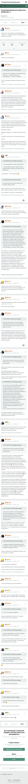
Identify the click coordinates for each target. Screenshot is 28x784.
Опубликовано (12, 30)
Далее (22, 22)
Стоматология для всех (10, 2)
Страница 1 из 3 (14, 22)
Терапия (12, 17)
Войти (14, 759)
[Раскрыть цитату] (3, 70)
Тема (9, 780)
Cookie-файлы (16, 780)
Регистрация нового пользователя (14, 749)
